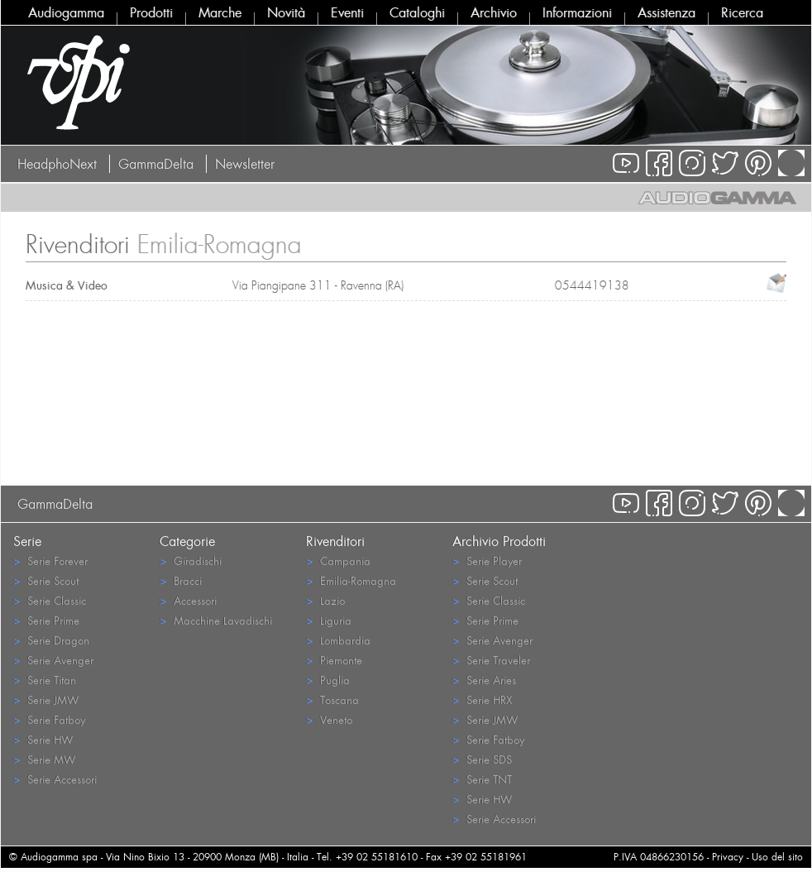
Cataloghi (417, 12)
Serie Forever (50, 560)
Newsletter (245, 164)
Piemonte (334, 660)
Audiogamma (66, 12)
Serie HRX (482, 699)
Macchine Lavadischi (216, 620)
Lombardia (338, 640)
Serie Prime (46, 620)
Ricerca (742, 12)
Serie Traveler (491, 660)
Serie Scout (46, 580)
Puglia (328, 680)
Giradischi (191, 560)
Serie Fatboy (49, 719)
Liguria (328, 620)
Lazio (325, 600)
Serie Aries (484, 680)
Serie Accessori (55, 779)
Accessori (188, 600)
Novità (286, 12)
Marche (219, 12)
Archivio (493, 12)
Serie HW (43, 739)
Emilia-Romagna (351, 580)
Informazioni (577, 12)
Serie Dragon (51, 640)
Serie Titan (44, 680)
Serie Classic (49, 600)
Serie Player (487, 560)
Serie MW (44, 759)
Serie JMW (46, 699)
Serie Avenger (53, 660)
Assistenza (666, 12)
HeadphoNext (57, 164)
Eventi (347, 12)
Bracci (181, 580)
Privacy (727, 857)
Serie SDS (482, 759)
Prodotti (151, 12)
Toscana (332, 699)
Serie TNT (482, 779)
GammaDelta (155, 164)
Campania (338, 560)
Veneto (329, 719)
